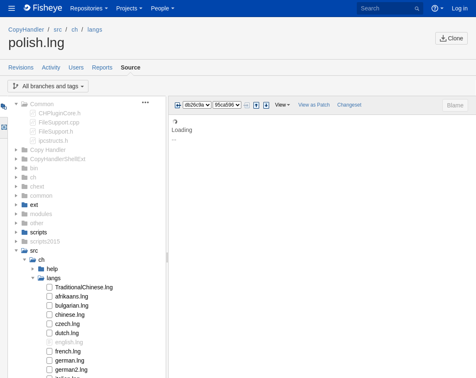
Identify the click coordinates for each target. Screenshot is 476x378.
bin (34, 168)
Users (76, 67)
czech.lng (67, 324)
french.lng (68, 351)
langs (95, 29)
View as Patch (314, 105)
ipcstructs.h (53, 140)
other (37, 223)
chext (37, 186)
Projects (126, 8)
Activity (51, 67)
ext (34, 204)
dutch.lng (67, 333)
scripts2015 (45, 241)
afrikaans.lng (71, 296)
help (52, 269)
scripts (38, 232)
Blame (455, 105)
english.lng (69, 342)
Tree (3, 106)
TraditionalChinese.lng (84, 287)
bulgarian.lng (71, 305)
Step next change (266, 105)
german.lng (69, 360)
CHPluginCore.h (60, 113)
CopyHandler (26, 29)
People (160, 8)
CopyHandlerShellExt (58, 159)
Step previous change (256, 105)
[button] (11, 8)
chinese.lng (70, 314)
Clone (451, 38)
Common (42, 104)
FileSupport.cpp (59, 122)
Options (3, 127)
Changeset (349, 105)
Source (130, 67)
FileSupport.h (56, 131)
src (58, 29)
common (41, 195)
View (280, 105)
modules (41, 214)
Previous (178, 105)
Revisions (21, 67)
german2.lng (71, 369)
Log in (460, 8)
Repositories (86, 8)
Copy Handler (48, 150)
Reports (102, 67)
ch (74, 29)
